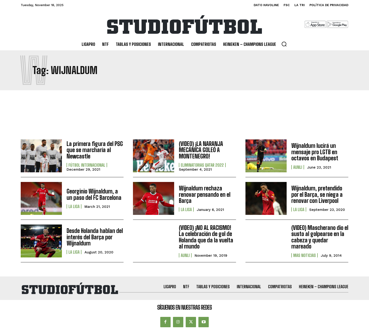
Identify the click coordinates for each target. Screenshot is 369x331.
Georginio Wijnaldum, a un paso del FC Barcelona (94, 194)
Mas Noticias (304, 255)
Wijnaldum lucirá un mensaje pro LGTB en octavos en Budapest (314, 152)
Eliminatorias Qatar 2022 (202, 165)
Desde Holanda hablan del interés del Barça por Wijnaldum (95, 237)
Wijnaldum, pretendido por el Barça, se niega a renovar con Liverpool (317, 194)
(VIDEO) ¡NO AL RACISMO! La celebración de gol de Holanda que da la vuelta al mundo (206, 237)
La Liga (74, 206)
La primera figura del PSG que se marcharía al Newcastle (95, 150)
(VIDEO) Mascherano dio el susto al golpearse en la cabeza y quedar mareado (319, 237)
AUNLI (297, 167)
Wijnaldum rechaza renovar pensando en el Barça (204, 194)
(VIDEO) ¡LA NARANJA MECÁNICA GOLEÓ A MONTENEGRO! (201, 150)
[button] (284, 44)
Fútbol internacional (86, 165)
